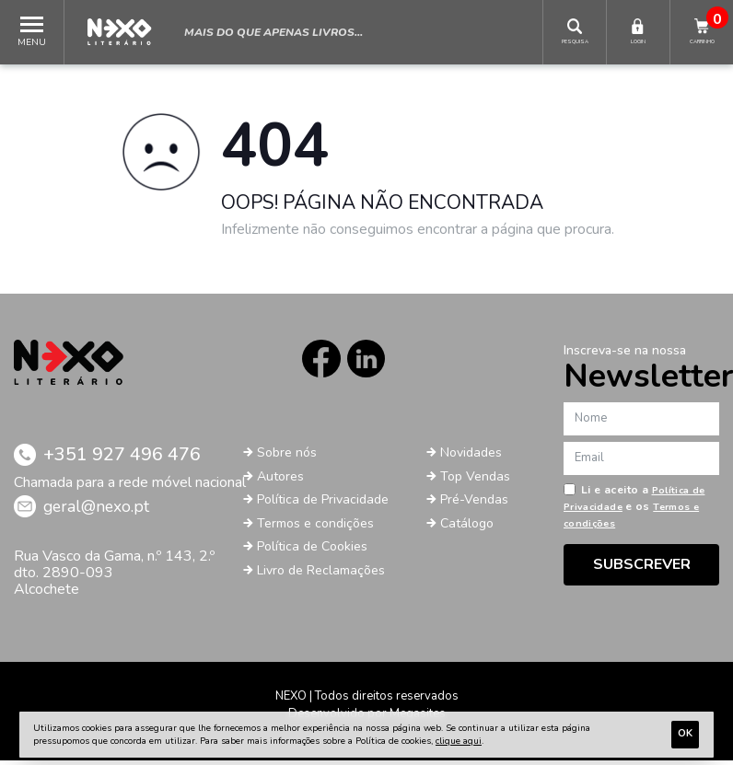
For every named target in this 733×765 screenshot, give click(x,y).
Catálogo (469, 527)
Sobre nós (289, 457)
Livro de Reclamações (327, 574)
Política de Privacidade (329, 504)
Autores (283, 480)
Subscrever (642, 564)
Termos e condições (320, 527)
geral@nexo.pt (105, 511)
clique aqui (459, 741)
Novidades (474, 457)
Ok (685, 733)
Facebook (318, 361)
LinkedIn (368, 361)
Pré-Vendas (478, 504)
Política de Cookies (317, 551)
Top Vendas (478, 480)
